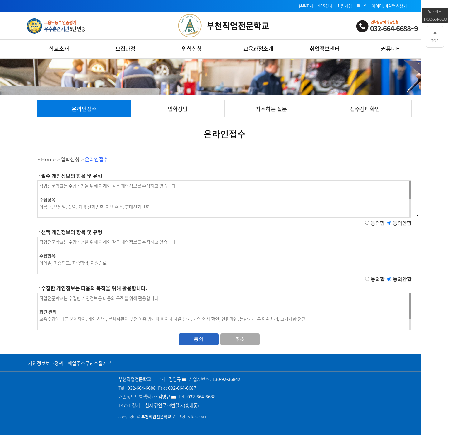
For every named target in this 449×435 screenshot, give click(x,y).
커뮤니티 (391, 49)
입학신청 (192, 49)
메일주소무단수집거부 (89, 363)
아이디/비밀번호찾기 (389, 6)
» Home (46, 159)
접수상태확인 (365, 109)
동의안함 (402, 223)
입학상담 (178, 109)
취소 (240, 339)
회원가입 (344, 6)
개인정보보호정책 (45, 363)
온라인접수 (84, 109)
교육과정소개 (258, 49)
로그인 (362, 6)
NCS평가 (325, 6)
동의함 (378, 223)
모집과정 (125, 49)
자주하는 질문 (271, 109)
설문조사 (305, 6)
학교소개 (59, 49)
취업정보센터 (325, 49)
